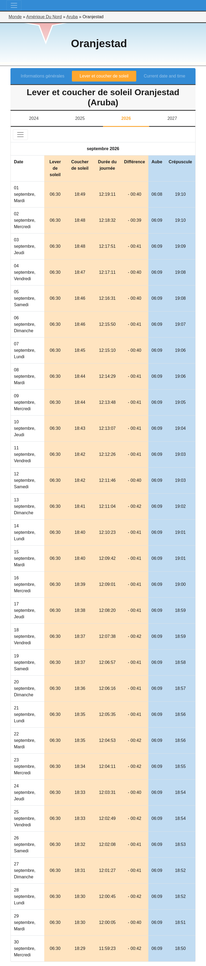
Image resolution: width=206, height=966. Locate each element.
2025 (80, 118)
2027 (172, 118)
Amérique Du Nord (44, 16)
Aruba (72, 16)
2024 (34, 118)
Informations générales (42, 76)
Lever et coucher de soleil (104, 76)
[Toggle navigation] (13, 5)
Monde (15, 16)
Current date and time (164, 76)
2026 (126, 118)
